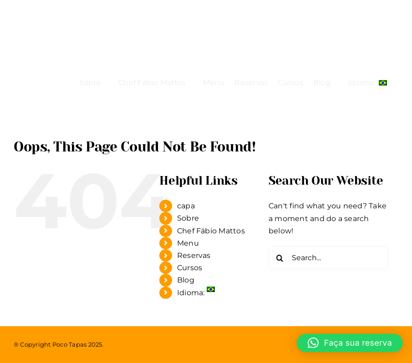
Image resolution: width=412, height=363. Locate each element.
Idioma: (196, 292)
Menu (188, 243)
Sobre (188, 218)
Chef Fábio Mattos (211, 231)
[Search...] (328, 258)
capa (186, 206)
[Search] (280, 258)
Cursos (189, 267)
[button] (350, 343)
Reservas (194, 255)
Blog (185, 280)
